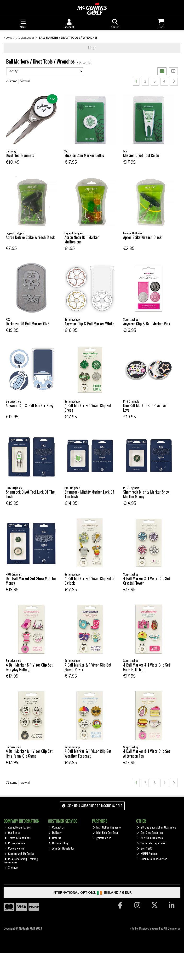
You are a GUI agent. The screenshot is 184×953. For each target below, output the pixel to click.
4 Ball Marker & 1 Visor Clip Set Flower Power (87, 667)
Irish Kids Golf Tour (105, 832)
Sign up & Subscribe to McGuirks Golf (92, 805)
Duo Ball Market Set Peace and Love (145, 408)
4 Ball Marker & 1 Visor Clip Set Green (87, 408)
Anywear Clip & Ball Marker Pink (146, 324)
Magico (143, 928)
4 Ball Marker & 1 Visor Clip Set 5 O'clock (89, 581)
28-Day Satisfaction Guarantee (156, 827)
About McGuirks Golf (18, 827)
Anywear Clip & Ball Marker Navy (29, 405)
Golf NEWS (145, 848)
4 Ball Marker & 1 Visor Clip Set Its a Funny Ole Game (29, 753)
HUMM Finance (147, 853)
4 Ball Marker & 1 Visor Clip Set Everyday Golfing (29, 667)
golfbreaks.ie (102, 838)
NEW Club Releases (150, 838)
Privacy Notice (15, 843)
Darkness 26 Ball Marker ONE (27, 324)
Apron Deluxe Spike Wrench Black (30, 237)
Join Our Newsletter (61, 848)
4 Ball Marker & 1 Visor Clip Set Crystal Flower (146, 581)
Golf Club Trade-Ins (150, 832)
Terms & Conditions (18, 838)
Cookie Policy (14, 848)
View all (25, 81)
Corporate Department (151, 843)
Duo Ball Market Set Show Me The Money (31, 581)
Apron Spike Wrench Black (142, 237)
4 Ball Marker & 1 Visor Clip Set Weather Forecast (87, 753)
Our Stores (12, 832)
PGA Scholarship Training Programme (21, 860)
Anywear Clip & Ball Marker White (89, 324)
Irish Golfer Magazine (107, 827)
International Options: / (92, 893)
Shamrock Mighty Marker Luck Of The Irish (89, 494)
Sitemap (11, 867)
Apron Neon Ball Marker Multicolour (81, 239)
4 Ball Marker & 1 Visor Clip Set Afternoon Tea (146, 753)
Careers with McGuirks (19, 853)
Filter (92, 48)
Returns (55, 838)
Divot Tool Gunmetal (20, 155)
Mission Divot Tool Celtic (141, 155)
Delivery (55, 832)
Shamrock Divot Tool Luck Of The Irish (30, 494)
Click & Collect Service (152, 859)
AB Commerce (172, 928)
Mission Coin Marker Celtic (84, 155)
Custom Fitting (59, 843)
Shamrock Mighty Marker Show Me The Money (146, 494)
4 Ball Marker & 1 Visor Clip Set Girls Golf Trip (146, 667)
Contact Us (57, 827)
